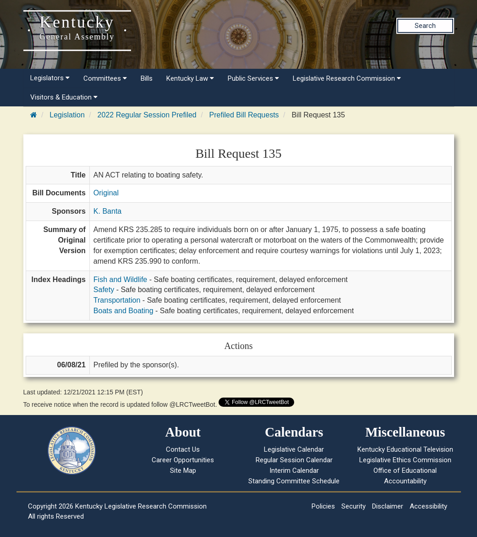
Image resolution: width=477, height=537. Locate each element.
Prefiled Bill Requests (244, 115)
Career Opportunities (183, 460)
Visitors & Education (64, 97)
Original (106, 193)
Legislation (67, 115)
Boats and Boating (123, 311)
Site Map (183, 470)
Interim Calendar (294, 470)
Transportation (117, 300)
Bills (147, 78)
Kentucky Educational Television (405, 449)
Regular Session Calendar (294, 460)
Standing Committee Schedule (294, 481)
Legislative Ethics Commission (405, 460)
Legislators (50, 78)
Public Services (253, 78)
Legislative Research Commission (347, 78)
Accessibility (428, 506)
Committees (105, 78)
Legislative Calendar (294, 449)
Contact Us (183, 449)
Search (425, 26)
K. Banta (107, 211)
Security (353, 506)
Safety (103, 289)
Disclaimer (387, 506)
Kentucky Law (190, 78)
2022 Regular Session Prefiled (147, 115)
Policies (323, 506)
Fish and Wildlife (120, 279)
